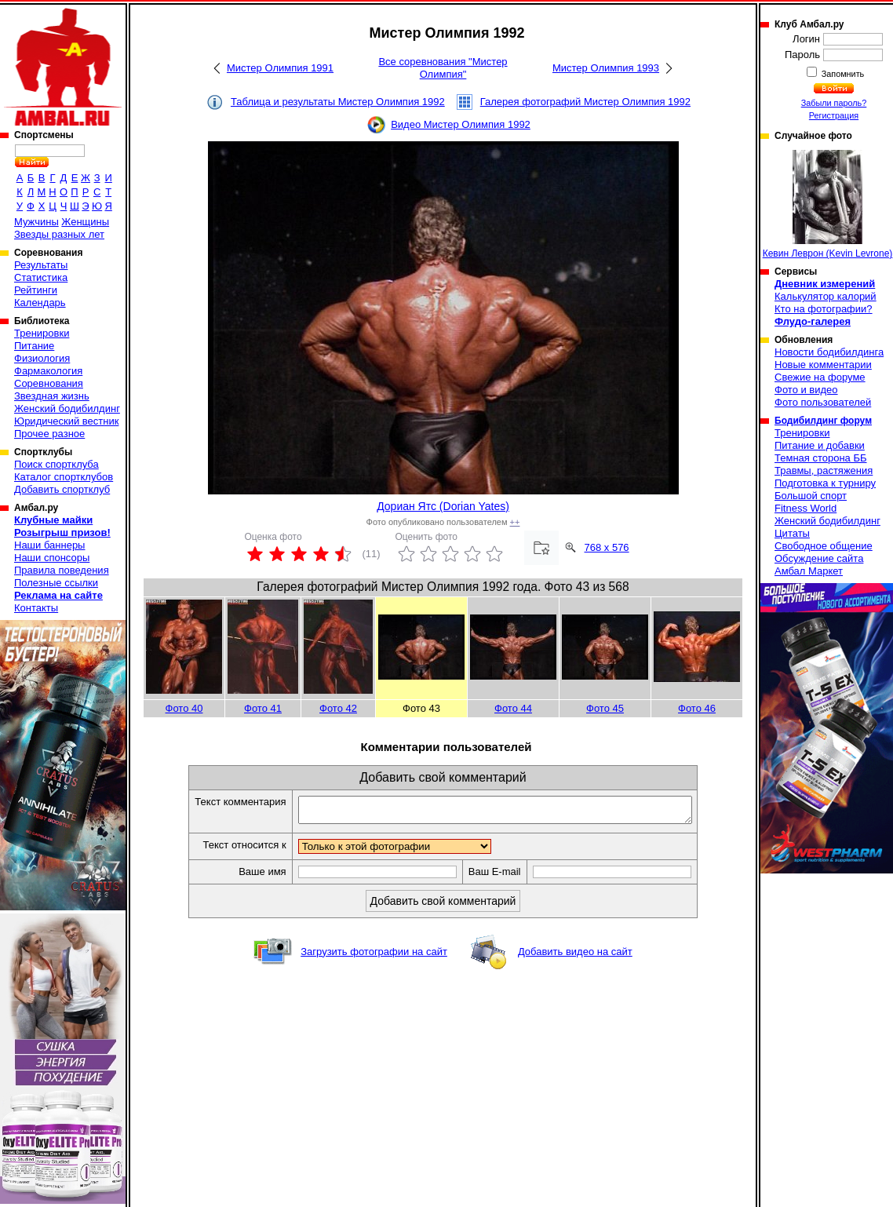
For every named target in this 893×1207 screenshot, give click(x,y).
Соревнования (48, 383)
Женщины (85, 222)
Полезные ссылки (56, 583)
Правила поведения (61, 570)
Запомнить (842, 73)
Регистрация (833, 115)
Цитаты (792, 533)
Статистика (40, 277)
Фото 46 (697, 708)
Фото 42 (338, 708)
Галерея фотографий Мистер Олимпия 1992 (585, 102)
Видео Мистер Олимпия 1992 (460, 124)
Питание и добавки (820, 445)
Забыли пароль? (834, 103)
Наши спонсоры (51, 557)
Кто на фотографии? (824, 309)
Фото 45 (605, 708)
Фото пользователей (823, 402)
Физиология (42, 358)
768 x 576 (607, 547)
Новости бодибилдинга (829, 352)
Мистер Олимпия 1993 (605, 68)
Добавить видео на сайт (575, 956)
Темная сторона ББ (821, 458)
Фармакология (48, 371)
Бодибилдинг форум (823, 420)
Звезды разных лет (59, 234)
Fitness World (806, 508)
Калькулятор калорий (826, 296)
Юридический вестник (66, 421)
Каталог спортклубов (63, 477)
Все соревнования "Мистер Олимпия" (442, 68)
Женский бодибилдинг (67, 408)
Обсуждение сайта (819, 558)
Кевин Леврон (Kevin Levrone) (828, 204)
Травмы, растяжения (824, 470)
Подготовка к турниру (825, 483)
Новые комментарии (823, 364)
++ (515, 522)
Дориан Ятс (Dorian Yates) (443, 506)
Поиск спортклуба (56, 464)
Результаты (40, 265)
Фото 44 (513, 708)
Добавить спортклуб (62, 489)
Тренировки (41, 333)
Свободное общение (824, 546)
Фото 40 (184, 708)
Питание (34, 346)
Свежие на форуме (820, 377)
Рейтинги (35, 290)
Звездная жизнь (51, 396)
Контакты (36, 608)
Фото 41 (263, 708)
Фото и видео (806, 390)
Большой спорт (811, 495)
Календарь (40, 302)
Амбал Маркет (809, 571)
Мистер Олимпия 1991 (280, 68)
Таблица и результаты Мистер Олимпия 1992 (338, 102)
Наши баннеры (49, 545)
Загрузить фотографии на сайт (374, 956)
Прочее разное (49, 433)
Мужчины (36, 222)
